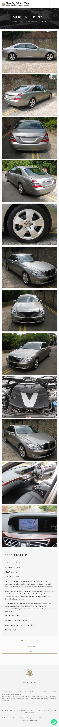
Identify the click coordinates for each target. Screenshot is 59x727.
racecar (34, 720)
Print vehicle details (29, 641)
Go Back (29, 651)
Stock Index (29, 646)
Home (15, 21)
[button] (54, 722)
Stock (21, 21)
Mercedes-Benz (31, 21)
